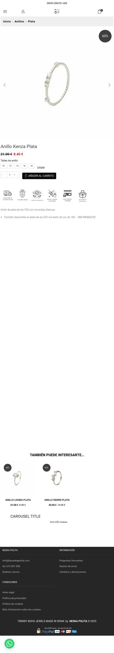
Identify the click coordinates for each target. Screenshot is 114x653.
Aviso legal (8, 592)
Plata (31, 21)
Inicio (6, 21)
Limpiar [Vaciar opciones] (40, 168)
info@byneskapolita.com (16, 560)
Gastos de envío (68, 566)
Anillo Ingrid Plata (57, 499)
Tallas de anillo (8, 161)
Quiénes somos (11, 572)
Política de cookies (13, 604)
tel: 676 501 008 (11, 566)
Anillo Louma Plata (17, 499)
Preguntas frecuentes (71, 560)
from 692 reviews (58, 522)
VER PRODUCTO (86, 216)
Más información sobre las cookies (22, 610)
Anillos (19, 21)
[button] (9, 643)
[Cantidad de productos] (9, 176)
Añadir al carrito (40, 176)
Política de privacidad (14, 598)
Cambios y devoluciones (73, 572)
